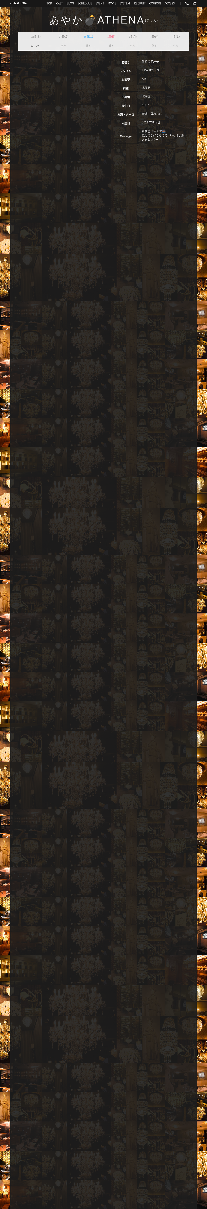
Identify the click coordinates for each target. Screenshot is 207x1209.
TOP (49, 3)
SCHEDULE (85, 3)
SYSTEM (125, 3)
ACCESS (170, 3)
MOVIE (112, 3)
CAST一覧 (24, 1112)
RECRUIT (140, 3)
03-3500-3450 (104, 1148)
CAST (59, 3)
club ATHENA (18, 3)
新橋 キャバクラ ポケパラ (82, 1201)
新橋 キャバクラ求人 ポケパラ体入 (120, 1201)
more (47, 1094)
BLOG (70, 3)
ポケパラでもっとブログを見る (169, 1112)
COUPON (155, 3)
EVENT (100, 3)
